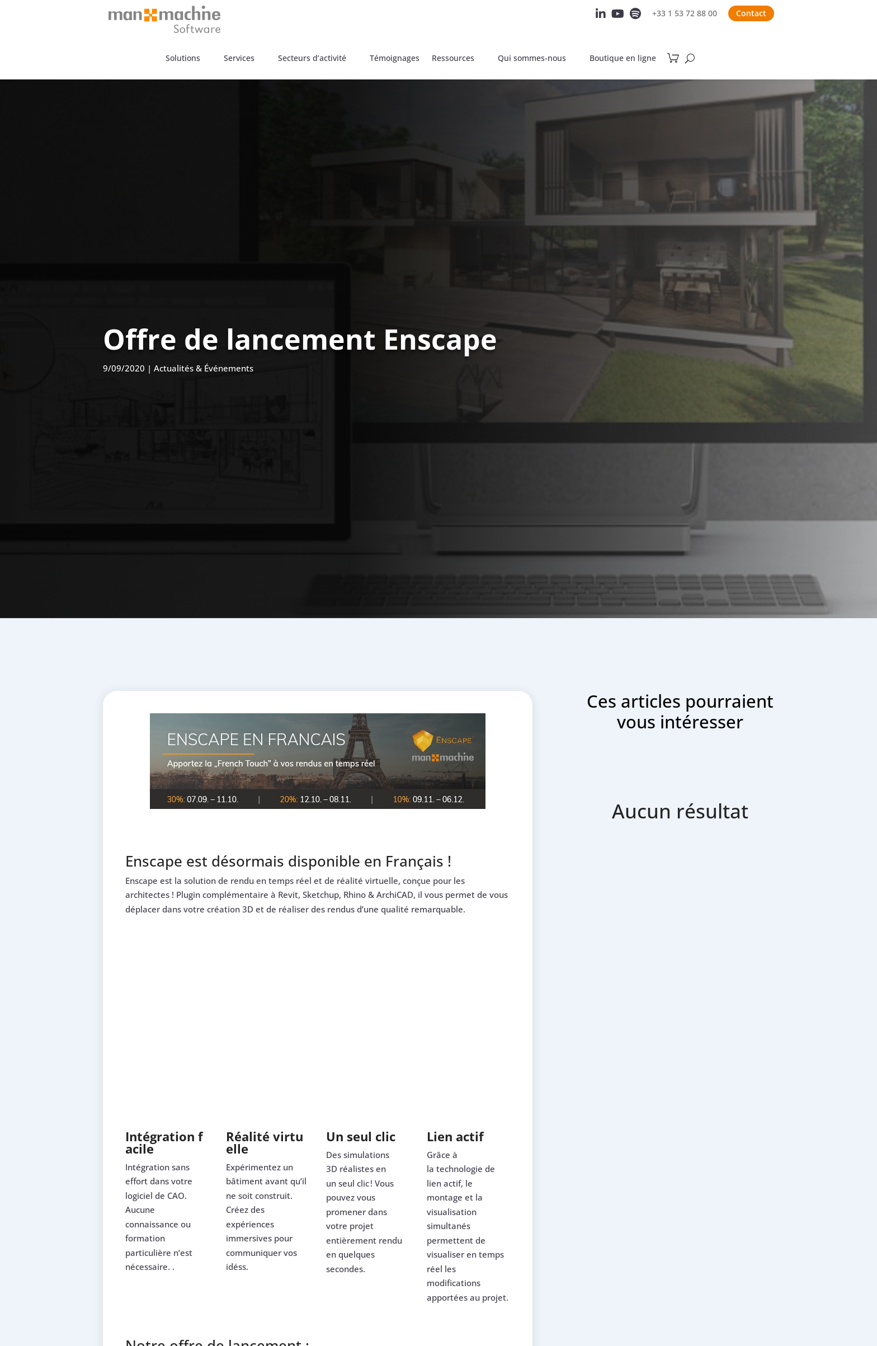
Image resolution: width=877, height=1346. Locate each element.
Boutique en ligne (623, 58)
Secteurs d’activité (312, 58)
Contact (751, 13)
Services (239, 58)
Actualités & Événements (203, 368)
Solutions (183, 58)
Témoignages (394, 58)
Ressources (453, 58)
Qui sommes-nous (532, 58)
